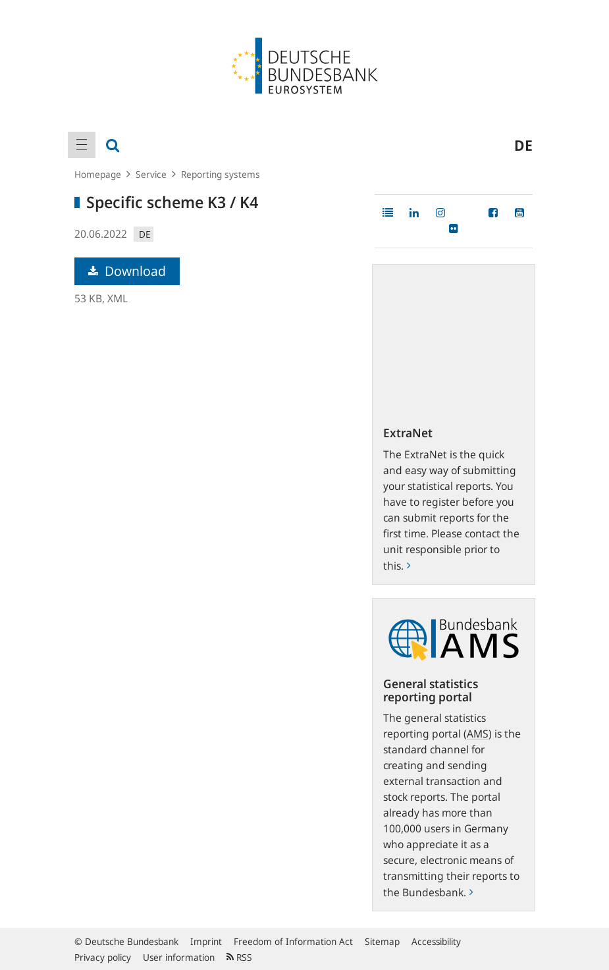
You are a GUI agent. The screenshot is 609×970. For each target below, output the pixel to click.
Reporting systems (220, 174)
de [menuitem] (523, 145)
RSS (239, 957)
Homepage (97, 174)
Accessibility (436, 941)
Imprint (206, 941)
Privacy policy (102, 957)
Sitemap (382, 941)
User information (179, 957)
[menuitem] (81, 145)
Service (151, 174)
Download (127, 271)
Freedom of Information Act (293, 941)
